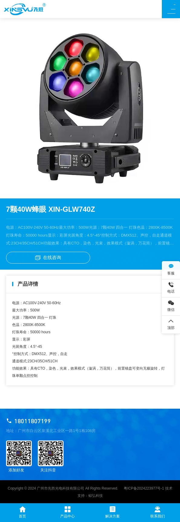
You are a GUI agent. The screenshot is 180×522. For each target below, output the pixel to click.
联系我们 (157, 512)
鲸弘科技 (95, 496)
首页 (22, 512)
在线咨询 (48, 257)
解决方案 (112, 512)
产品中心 (67, 512)
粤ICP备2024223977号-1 (144, 488)
